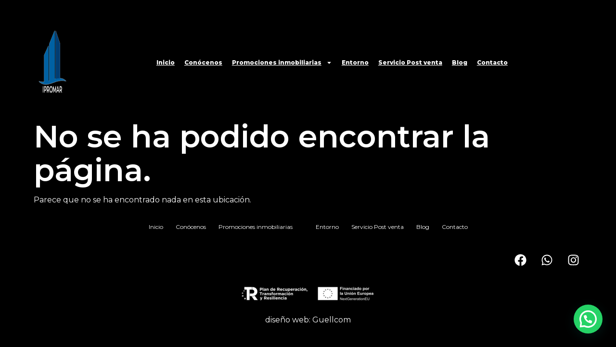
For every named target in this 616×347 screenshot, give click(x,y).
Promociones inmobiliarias (282, 62)
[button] (588, 319)
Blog (459, 62)
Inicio (165, 62)
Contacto (492, 62)
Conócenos (203, 62)
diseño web (287, 319)
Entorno (355, 62)
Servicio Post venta (410, 62)
